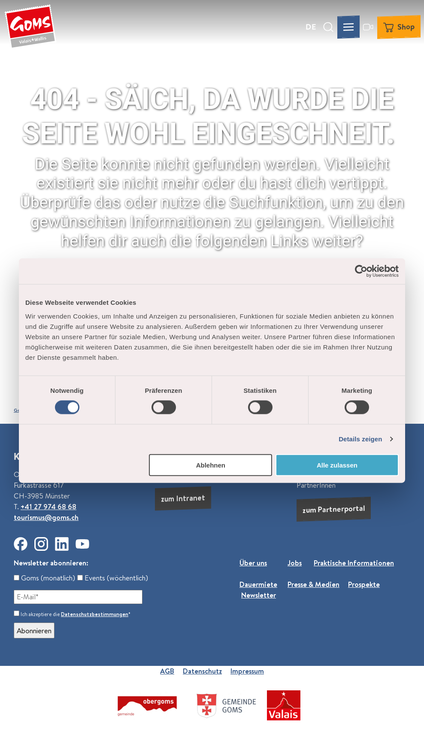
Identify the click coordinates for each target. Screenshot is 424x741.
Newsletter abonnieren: (51, 563)
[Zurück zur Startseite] (30, 27)
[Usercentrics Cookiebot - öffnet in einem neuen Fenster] (361, 271)
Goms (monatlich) (44, 578)
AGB (167, 671)
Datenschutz (202, 671)
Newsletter (258, 595)
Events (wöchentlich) (112, 578)
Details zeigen (360, 439)
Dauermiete (258, 584)
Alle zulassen (337, 464)
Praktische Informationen (354, 563)
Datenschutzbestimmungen (94, 614)
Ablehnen (210, 464)
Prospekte (364, 584)
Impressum (247, 671)
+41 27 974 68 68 (48, 507)
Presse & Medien (313, 584)
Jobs (295, 563)
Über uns (253, 563)
